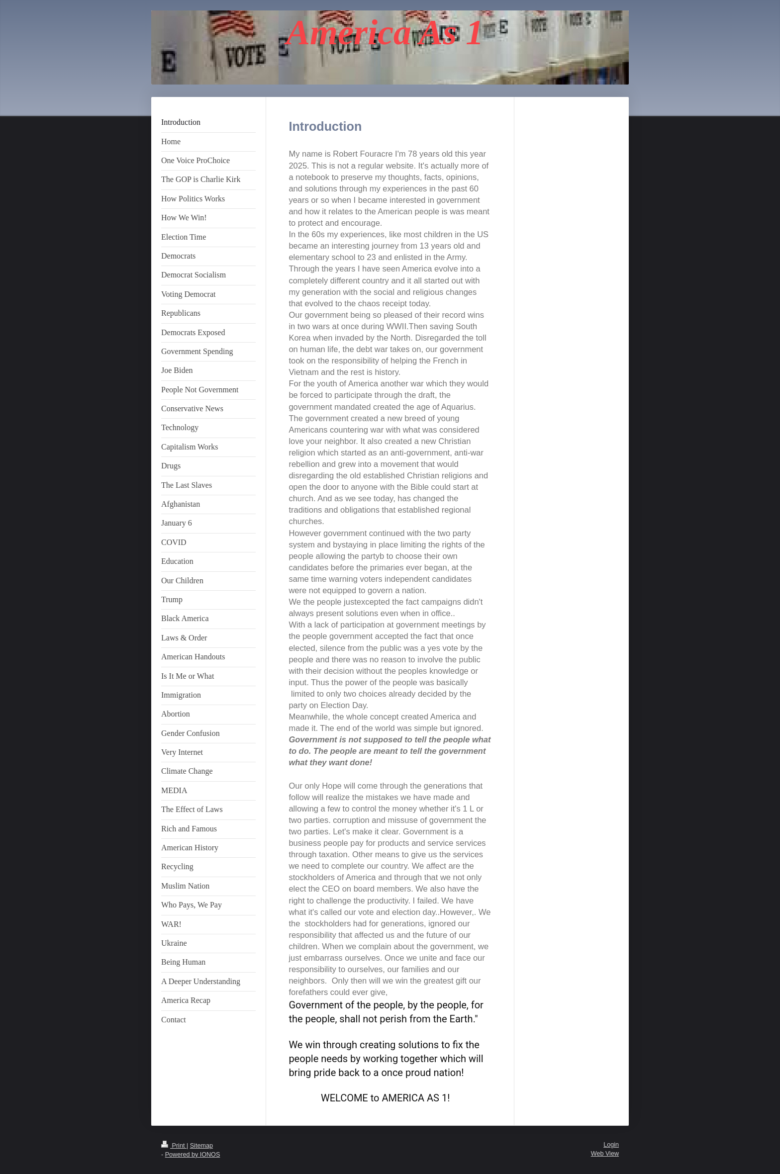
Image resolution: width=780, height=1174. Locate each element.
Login (611, 1144)
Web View (605, 1153)
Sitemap (201, 1145)
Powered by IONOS (192, 1154)
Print (174, 1145)
